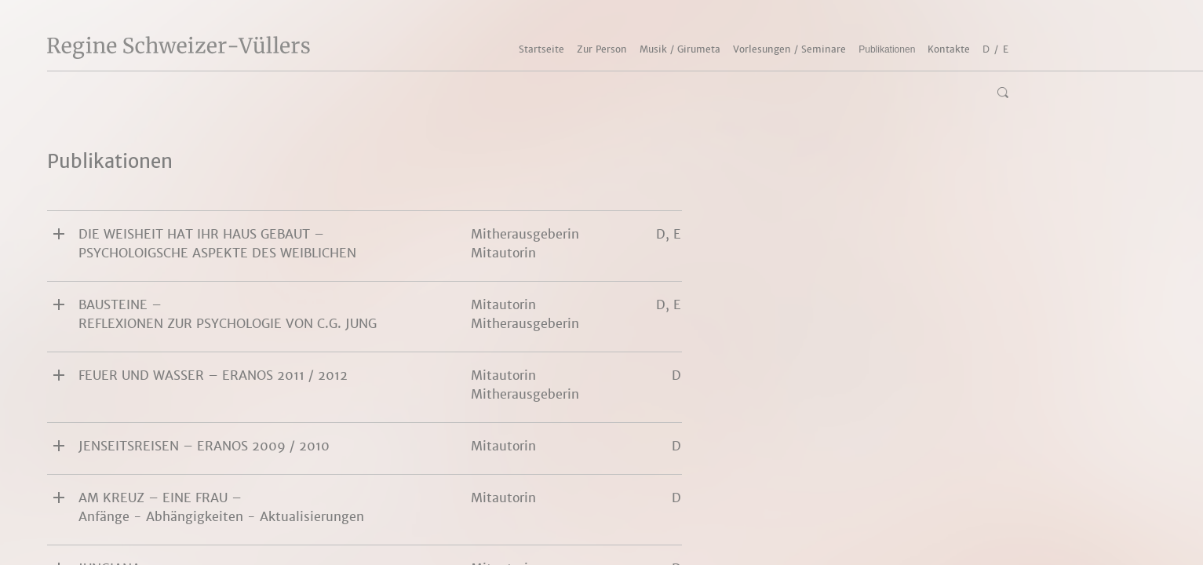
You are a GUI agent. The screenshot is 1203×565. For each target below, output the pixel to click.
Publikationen (887, 49)
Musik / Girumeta (680, 49)
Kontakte (949, 49)
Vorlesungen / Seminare (789, 49)
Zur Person (602, 49)
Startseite (541, 49)
